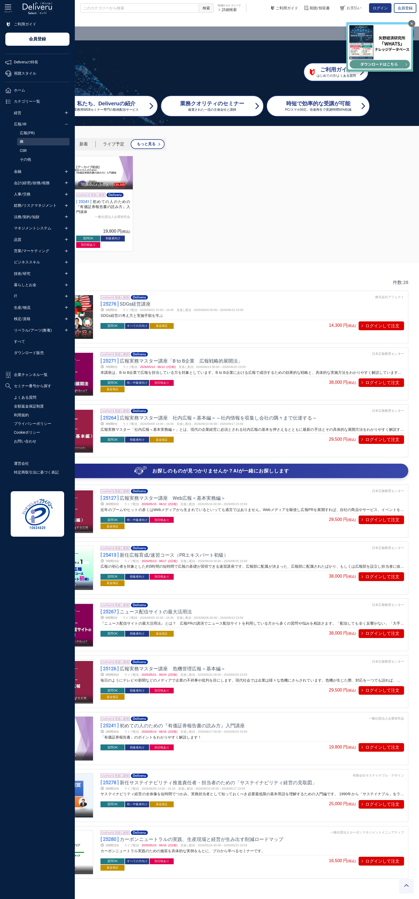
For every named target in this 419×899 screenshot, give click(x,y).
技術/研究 (22, 273)
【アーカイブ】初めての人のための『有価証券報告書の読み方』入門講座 (115, 206)
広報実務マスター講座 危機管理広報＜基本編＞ (221, 633)
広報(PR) (27, 133)
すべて (19, 341)
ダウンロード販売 (29, 353)
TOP (84, 21)
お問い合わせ (25, 441)
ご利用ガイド (284, 8)
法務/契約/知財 (27, 217)
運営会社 (21, 463)
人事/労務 (22, 194)
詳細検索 (227, 9)
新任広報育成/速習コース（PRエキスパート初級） (223, 531)
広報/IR (20, 124)
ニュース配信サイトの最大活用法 (204, 584)
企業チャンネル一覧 (26, 375)
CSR (23, 150)
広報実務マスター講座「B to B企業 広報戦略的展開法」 (230, 352)
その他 (25, 159)
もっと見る (221, 144)
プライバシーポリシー (32, 423)
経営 (17, 113)
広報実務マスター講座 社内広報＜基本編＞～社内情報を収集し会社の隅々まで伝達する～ (267, 406)
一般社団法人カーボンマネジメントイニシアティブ (367, 777)
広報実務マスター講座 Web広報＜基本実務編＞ (221, 478)
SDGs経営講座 (184, 304)
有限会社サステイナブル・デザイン (378, 728)
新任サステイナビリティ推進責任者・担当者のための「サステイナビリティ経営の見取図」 (267, 735)
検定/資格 (22, 319)
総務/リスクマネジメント (35, 205)
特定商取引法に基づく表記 (36, 472)
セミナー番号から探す (28, 386)
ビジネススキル (27, 262)
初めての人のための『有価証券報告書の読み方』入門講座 (178, 206)
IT (15, 296)
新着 (158, 144)
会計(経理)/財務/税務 (32, 183)
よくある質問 (25, 397)
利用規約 (21, 415)
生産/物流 (22, 307)
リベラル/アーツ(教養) (33, 330)
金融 (17, 171)
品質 (17, 239)
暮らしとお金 (25, 285)
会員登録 (405, 8)
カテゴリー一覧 (107, 21)
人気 (135, 144)
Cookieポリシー (27, 432)
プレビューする (121, 318)
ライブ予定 (188, 144)
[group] (115, 203)
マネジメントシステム (32, 228)
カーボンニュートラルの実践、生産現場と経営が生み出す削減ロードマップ (250, 783)
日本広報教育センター (388, 345)
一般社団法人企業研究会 (124, 217)
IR (21, 142)
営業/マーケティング (31, 251)
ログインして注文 (382, 325)
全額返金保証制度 (29, 406)
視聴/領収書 (317, 8)
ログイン (380, 8)
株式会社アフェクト (389, 297)
